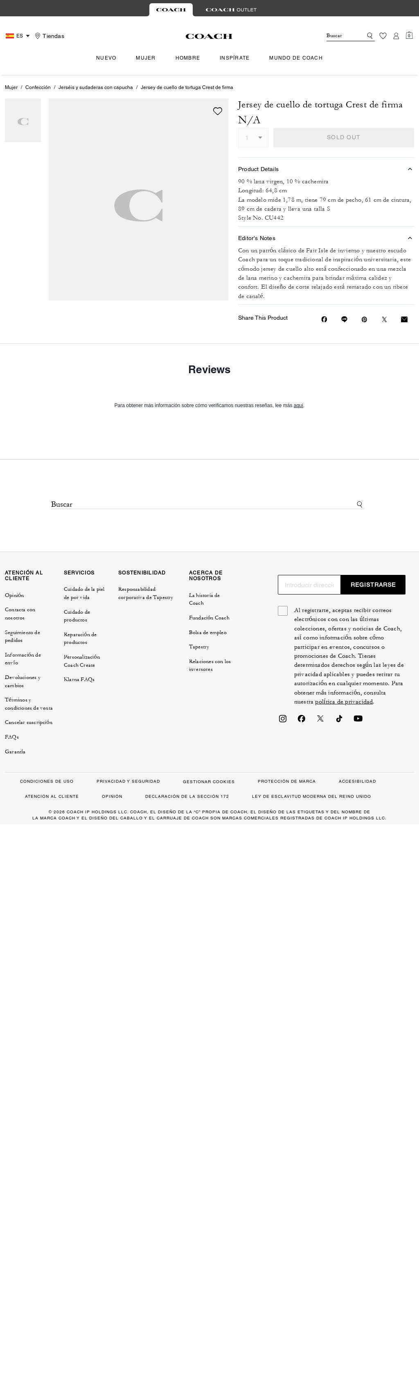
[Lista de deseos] (383, 36)
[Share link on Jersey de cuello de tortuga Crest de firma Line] (344, 319)
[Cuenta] (396, 36)
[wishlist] (218, 111)
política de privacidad (344, 702)
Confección (38, 87)
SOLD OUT (343, 137)
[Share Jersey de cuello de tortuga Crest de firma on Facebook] (324, 319)
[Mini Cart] (409, 35)
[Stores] (48, 36)
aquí (298, 405)
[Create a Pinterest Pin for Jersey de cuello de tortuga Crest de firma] (364, 319)
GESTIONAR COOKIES (209, 781)
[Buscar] (338, 36)
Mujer (11, 87)
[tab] (171, 9)
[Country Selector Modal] (19, 36)
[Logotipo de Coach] (209, 36)
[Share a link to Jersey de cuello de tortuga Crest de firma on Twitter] (384, 319)
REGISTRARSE (373, 584)
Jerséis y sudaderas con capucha (96, 87)
